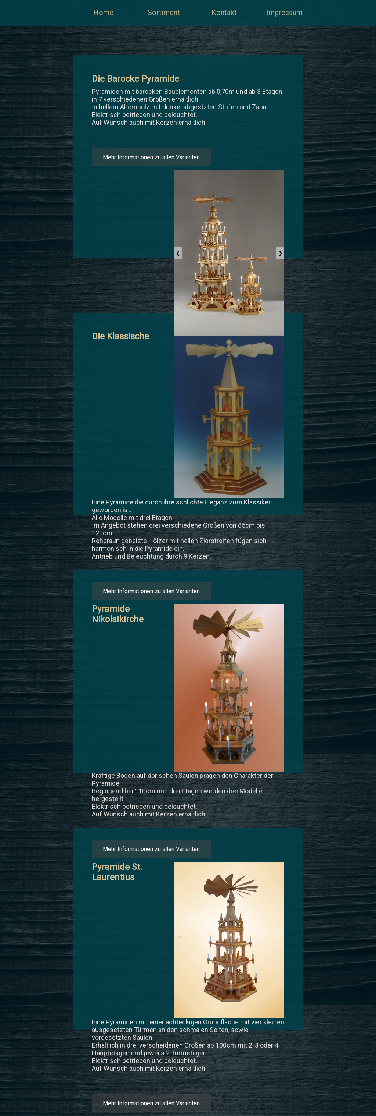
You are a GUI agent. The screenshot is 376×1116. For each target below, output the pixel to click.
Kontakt (224, 12)
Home (103, 12)
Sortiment (164, 12)
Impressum (284, 12)
